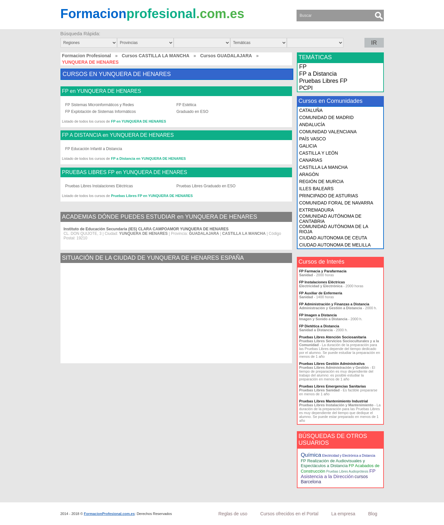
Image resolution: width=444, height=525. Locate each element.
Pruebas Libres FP (323, 81)
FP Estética (186, 105)
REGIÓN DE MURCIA (321, 181)
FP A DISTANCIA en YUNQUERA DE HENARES (118, 135)
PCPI (306, 88)
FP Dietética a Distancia (319, 326)
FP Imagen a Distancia (318, 315)
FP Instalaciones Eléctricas (322, 282)
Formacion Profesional (86, 55)
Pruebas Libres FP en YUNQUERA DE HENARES (152, 196)
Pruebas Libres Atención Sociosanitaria (332, 337)
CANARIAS (310, 160)
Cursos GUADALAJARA (226, 55)
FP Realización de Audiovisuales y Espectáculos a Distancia (333, 463)
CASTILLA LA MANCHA (323, 167)
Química (311, 455)
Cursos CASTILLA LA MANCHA (156, 55)
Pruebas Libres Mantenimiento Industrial (333, 401)
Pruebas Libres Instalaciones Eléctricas (99, 186)
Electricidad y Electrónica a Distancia (348, 455)
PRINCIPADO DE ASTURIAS (328, 195)
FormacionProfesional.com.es (109, 514)
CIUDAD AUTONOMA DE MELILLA (335, 244)
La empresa (343, 513)
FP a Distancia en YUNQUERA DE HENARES (148, 158)
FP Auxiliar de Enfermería (320, 293)
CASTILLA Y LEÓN (318, 153)
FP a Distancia (318, 74)
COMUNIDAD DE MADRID (326, 117)
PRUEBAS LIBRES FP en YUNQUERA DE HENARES (124, 172)
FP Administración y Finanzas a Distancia (334, 304)
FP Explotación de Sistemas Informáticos (100, 111)
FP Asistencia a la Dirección (338, 473)
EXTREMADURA (316, 210)
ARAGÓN (309, 174)
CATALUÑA (311, 110)
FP (303, 66)
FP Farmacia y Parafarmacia (323, 271)
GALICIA (308, 145)
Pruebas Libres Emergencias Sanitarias (332, 386)
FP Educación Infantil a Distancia (93, 149)
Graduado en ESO (193, 111)
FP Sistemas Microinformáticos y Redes (99, 105)
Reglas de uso (232, 513)
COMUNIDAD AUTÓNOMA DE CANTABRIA (330, 218)
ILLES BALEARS (316, 188)
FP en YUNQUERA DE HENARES (101, 91)
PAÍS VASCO (312, 138)
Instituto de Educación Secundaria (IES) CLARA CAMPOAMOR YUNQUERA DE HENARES (146, 229)
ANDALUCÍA (312, 124)
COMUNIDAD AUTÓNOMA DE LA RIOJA (333, 229)
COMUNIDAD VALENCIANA (328, 131)
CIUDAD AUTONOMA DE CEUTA (333, 237)
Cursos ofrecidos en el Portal (289, 513)
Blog (372, 513)
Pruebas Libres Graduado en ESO (206, 186)
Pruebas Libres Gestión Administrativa (332, 364)
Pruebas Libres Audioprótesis (347, 471)
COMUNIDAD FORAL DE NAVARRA (336, 202)
